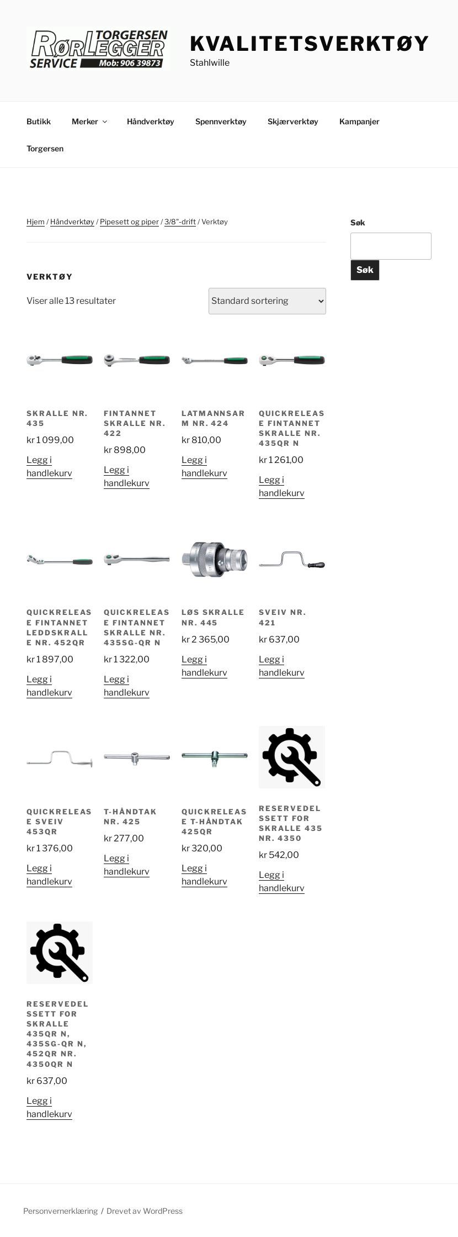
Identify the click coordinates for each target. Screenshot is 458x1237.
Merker (90, 121)
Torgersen (44, 148)
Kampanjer (359, 121)
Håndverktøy (150, 121)
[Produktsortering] (267, 301)
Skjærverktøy (293, 121)
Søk (357, 222)
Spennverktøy (221, 121)
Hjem (35, 221)
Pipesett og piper (129, 221)
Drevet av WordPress (144, 1210)
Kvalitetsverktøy (310, 43)
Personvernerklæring (60, 1210)
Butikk (38, 121)
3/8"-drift (180, 221)
